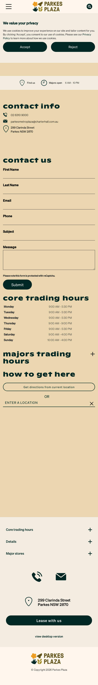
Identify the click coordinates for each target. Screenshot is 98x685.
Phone (7, 216)
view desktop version (49, 636)
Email (7, 200)
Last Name (11, 185)
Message (9, 247)
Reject (73, 47)
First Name (11, 169)
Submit (17, 284)
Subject (8, 231)
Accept (25, 47)
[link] (49, 6)
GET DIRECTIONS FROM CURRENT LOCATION (49, 387)
